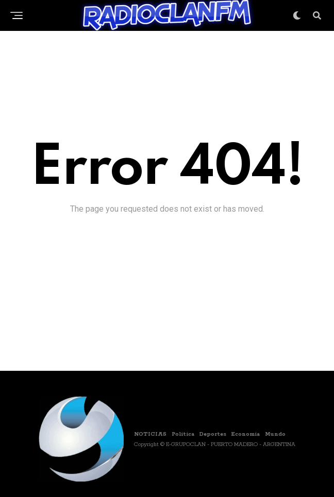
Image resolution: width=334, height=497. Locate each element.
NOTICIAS (150, 434)
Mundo (275, 434)
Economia (245, 434)
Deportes (212, 434)
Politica (183, 434)
